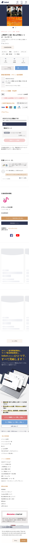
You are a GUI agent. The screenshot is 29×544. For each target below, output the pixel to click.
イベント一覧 (22, 431)
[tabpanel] (14, 15)
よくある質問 (4, 448)
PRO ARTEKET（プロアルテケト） (10, 451)
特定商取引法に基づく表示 (7, 499)
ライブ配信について (6, 471)
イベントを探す (5, 439)
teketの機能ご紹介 (5, 469)
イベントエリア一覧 (6, 444)
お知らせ (3, 503)
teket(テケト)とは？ (6, 462)
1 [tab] (13, 27)
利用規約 (3, 489)
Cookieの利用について (6, 494)
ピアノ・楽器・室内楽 (13, 31)
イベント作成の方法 (6, 464)
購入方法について (23, 103)
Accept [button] (24, 540)
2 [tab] (15, 27)
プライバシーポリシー (6, 491)
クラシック (4, 31)
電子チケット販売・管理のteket (9, 431)
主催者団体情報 (7, 47)
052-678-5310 (12, 228)
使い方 (2, 446)
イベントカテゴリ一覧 (6, 441)
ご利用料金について (6, 466)
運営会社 (3, 501)
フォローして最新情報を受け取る (14, 218)
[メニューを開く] (26, 2)
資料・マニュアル (5, 476)
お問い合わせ (4, 506)
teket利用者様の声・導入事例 (8, 473)
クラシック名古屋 (6, 207)
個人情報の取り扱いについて (8, 496)
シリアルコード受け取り (7, 453)
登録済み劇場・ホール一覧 (7, 478)
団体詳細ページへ (14, 223)
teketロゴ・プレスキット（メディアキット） (12, 481)
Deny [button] (15, 540)
